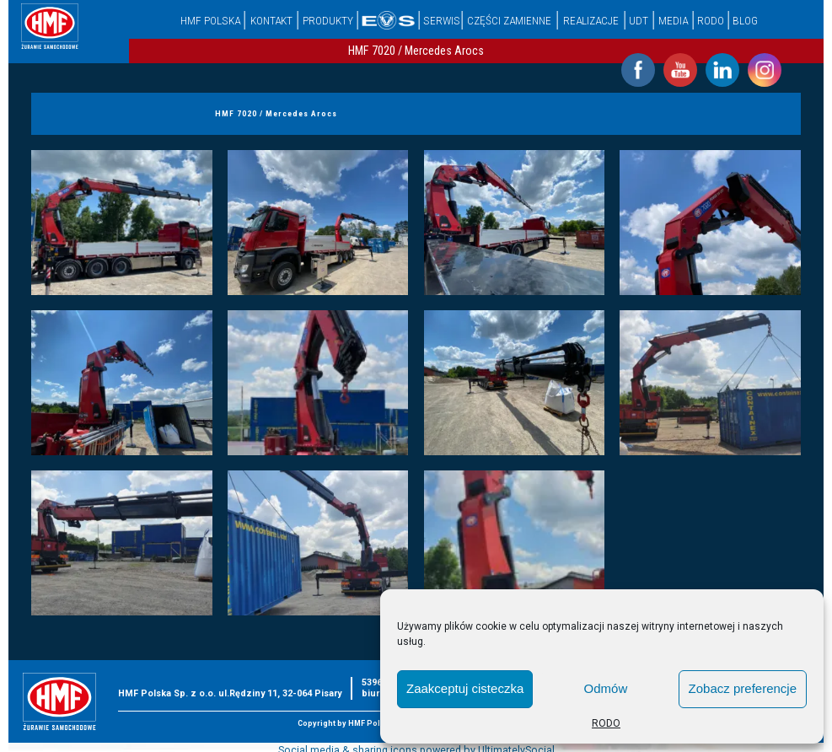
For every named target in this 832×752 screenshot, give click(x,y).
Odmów (606, 688)
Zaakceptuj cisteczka (464, 688)
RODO (606, 723)
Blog (745, 20)
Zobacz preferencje (743, 688)
